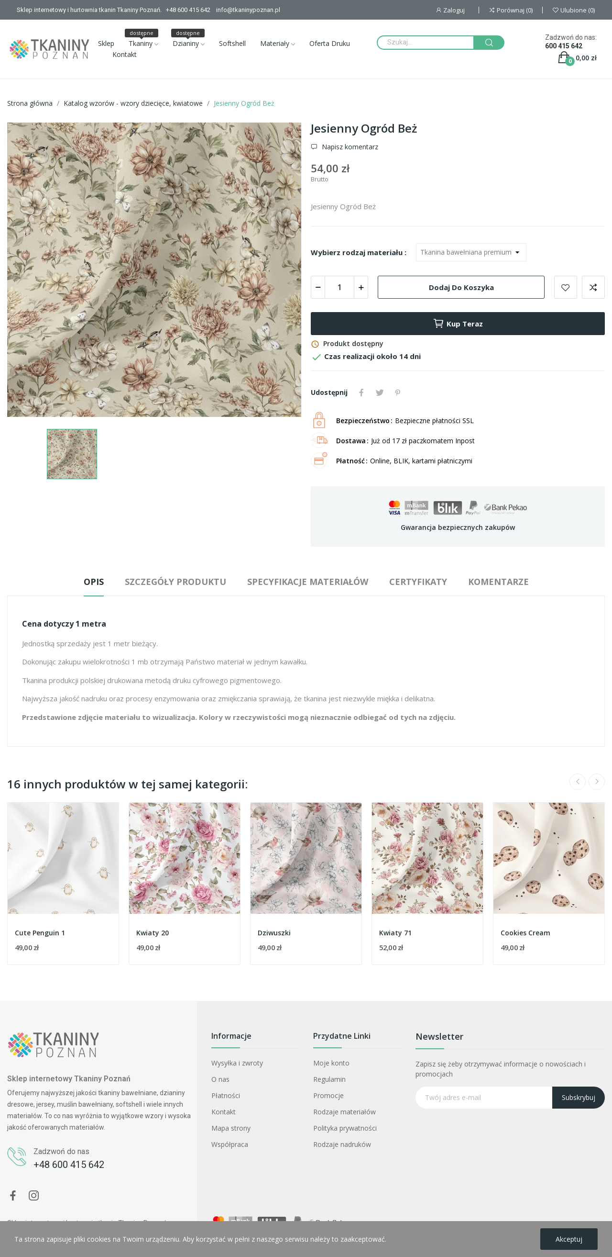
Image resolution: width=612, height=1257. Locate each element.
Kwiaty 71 (395, 932)
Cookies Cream (525, 932)
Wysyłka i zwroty (237, 1062)
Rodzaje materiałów (344, 1111)
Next (597, 782)
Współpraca (229, 1144)
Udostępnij (361, 392)
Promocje (328, 1095)
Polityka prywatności (345, 1128)
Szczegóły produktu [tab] (175, 581)
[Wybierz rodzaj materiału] (471, 252)
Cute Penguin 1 (40, 932)
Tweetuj (380, 392)
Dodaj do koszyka (461, 287)
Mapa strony (231, 1128)
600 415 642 (563, 46)
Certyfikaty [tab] (418, 581)
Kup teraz (458, 323)
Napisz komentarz (349, 147)
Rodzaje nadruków (342, 1144)
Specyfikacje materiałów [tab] (307, 581)
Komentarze (498, 581)
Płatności (225, 1095)
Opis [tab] (94, 581)
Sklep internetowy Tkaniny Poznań (69, 1078)
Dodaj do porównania (593, 287)
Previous (577, 782)
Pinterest (398, 392)
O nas (220, 1079)
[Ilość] (339, 287)
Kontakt (223, 1111)
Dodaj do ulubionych (565, 287)
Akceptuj (569, 1239)
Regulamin (329, 1079)
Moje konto (331, 1062)
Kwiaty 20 (152, 932)
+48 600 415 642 (68, 1164)
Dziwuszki (274, 932)
